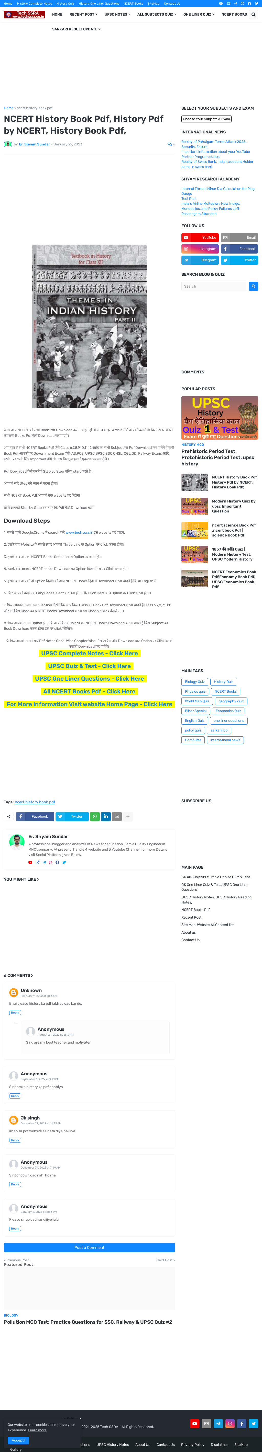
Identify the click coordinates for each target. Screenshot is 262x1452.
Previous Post (17, 1260)
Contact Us (172, 3)
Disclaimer (219, 1445)
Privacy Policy (192, 1445)
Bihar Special (195, 711)
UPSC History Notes (112, 1445)
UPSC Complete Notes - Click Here (89, 653)
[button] (243, 14)
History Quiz (65, 3)
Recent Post (191, 917)
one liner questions (229, 720)
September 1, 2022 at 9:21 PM (40, 1079)
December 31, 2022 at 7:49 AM (40, 1167)
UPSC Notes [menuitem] (116, 14)
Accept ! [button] (18, 1440)
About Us (142, 1445)
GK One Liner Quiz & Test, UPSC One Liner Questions (214, 887)
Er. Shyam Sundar (48, 836)
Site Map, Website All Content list (207, 925)
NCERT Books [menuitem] (234, 14)
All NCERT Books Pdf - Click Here (89, 691)
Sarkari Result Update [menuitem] (74, 29)
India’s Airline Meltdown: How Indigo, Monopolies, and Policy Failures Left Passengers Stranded (210, 208)
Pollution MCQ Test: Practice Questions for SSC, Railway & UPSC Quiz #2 (88, 1322)
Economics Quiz (228, 711)
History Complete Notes (34, 3)
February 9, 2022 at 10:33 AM (40, 996)
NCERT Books (133, 3)
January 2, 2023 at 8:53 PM (39, 1212)
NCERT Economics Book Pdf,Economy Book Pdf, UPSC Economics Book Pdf (234, 579)
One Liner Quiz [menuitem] (197, 14)
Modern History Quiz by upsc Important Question (234, 506)
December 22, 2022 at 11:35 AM (41, 1123)
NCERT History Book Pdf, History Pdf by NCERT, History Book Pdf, (235, 482)
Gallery (16, 1449)
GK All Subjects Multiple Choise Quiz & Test (215, 877)
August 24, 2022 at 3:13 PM (56, 1034)
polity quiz (193, 730)
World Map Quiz (197, 701)
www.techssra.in (79, 532)
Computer (193, 740)
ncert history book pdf (34, 108)
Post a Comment (89, 1247)
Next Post (164, 1260)
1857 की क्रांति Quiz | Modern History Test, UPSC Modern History (232, 554)
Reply (15, 1012)
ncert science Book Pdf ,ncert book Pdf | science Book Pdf (234, 530)
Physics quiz (195, 691)
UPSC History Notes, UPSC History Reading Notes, (216, 900)
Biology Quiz (195, 682)
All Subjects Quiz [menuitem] (155, 14)
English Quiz (194, 720)
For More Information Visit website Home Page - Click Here (89, 704)
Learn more (37, 1430)
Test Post (188, 199)
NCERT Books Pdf (195, 910)
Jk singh (30, 1118)
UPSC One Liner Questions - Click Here (89, 678)
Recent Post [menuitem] (82, 14)
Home (8, 3)
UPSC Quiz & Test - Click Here (89, 666)
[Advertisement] (131, 64)
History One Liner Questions (99, 3)
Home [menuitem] (57, 14)
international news (225, 740)
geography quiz (231, 701)
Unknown (31, 990)
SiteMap (153, 3)
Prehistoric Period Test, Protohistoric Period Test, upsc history (217, 457)
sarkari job (219, 730)
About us (188, 932)
